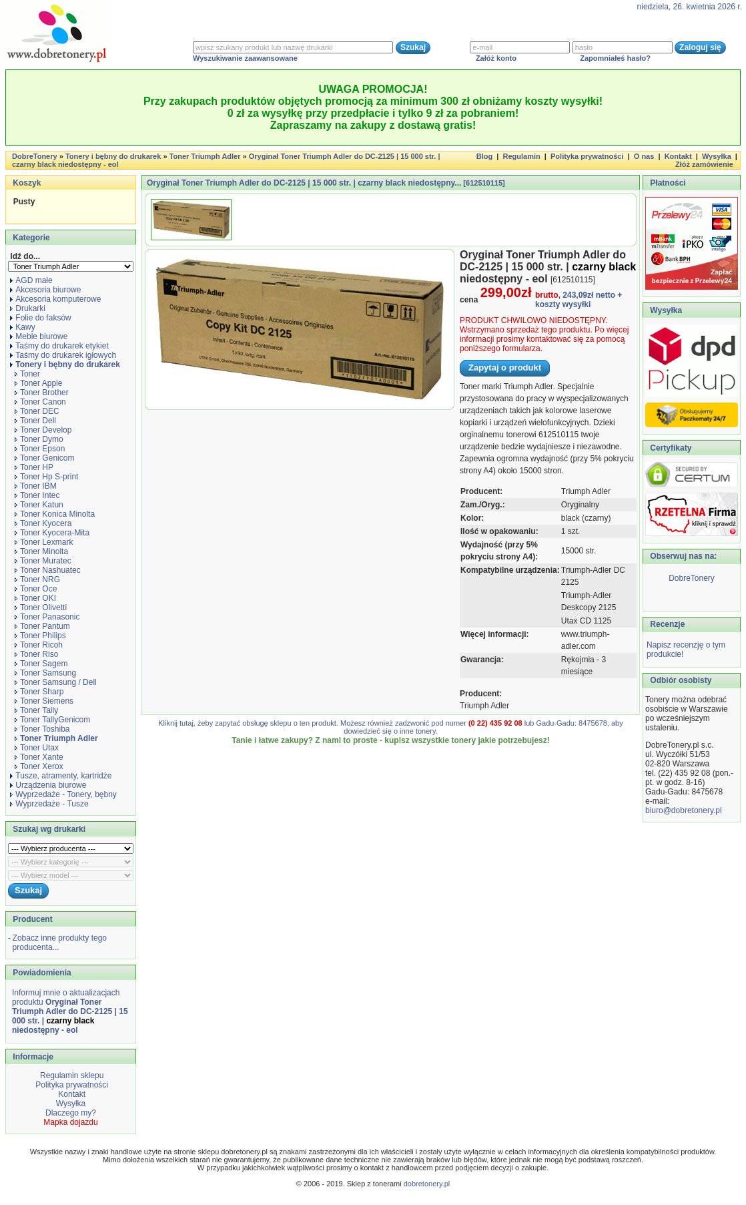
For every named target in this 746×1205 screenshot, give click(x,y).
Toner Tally (36, 710)
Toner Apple (38, 383)
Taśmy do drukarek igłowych (63, 355)
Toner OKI (35, 598)
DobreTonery (692, 578)
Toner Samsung (45, 673)
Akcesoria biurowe (45, 289)
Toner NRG (37, 579)
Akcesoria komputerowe (55, 299)
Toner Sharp (39, 691)
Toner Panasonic (47, 617)
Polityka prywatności (586, 156)
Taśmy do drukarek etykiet (59, 345)
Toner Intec (37, 495)
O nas (644, 156)
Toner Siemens (44, 701)
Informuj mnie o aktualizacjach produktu (70, 1011)
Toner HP (34, 467)
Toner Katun (39, 504)
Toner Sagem (41, 663)
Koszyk (27, 183)
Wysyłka (716, 156)
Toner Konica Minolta (55, 514)
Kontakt (678, 156)
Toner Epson (40, 448)
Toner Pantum (42, 626)
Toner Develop (43, 430)
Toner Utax (37, 747)
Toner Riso (36, 654)
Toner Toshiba (42, 729)
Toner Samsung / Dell (56, 682)
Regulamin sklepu (71, 1075)
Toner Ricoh (39, 645)
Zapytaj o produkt (504, 368)
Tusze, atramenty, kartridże (60, 775)
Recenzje (666, 624)
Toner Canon (40, 402)
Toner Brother (42, 392)
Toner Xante (39, 757)
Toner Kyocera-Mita (52, 532)
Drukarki (27, 308)
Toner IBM (36, 486)
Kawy (22, 327)
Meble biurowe (38, 336)
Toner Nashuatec (48, 570)
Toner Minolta (41, 551)
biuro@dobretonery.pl (683, 810)
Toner (27, 374)
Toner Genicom (44, 458)
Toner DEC (37, 411)
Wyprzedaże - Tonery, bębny (63, 794)
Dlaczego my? (70, 1113)
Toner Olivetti (41, 607)
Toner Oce (36, 588)
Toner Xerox (39, 766)
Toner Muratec (43, 560)
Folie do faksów (40, 317)
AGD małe (31, 280)
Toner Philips (40, 635)
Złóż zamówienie (704, 164)
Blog (484, 156)
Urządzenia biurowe (48, 785)
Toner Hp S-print (46, 476)
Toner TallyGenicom (52, 719)
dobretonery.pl (427, 1184)
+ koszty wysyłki (578, 299)
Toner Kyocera (43, 523)
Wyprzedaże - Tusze (49, 803)
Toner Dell (35, 420)
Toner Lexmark (44, 542)
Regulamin (521, 156)
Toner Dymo (39, 439)
